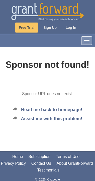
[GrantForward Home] (47, 11)
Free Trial (26, 28)
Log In (71, 28)
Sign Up (50, 28)
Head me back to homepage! (51, 109)
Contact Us (41, 163)
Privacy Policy (13, 163)
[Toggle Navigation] (86, 40)
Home (17, 156)
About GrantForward (75, 163)
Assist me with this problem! (51, 118)
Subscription (39, 156)
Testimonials (48, 170)
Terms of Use (67, 156)
